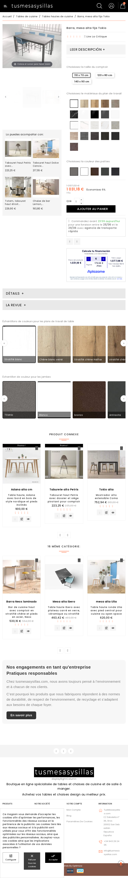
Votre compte (74, 805)
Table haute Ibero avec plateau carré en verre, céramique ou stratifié (64, 611)
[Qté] (77, 201)
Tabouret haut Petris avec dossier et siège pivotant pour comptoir (64, 498)
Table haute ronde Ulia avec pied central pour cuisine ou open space (106, 611)
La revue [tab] (14, 305)
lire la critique (95, 36)
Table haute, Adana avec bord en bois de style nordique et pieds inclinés (22, 500)
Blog (68, 817)
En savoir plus (21, 717)
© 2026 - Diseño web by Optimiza (64, 868)
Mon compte (73, 811)
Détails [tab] (13, 293)
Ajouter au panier (93, 209)
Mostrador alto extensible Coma (106, 496)
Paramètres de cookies (79, 823)
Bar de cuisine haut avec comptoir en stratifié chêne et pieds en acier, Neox (22, 612)
